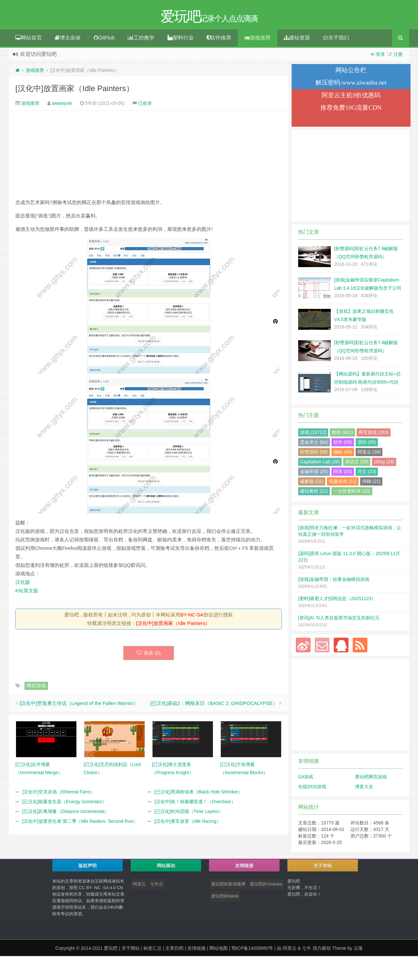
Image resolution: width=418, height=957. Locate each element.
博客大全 (364, 787)
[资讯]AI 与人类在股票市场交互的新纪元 (338, 618)
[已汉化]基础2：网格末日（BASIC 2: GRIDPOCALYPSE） (214, 704)
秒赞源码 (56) (314, 452)
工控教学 (141, 38)
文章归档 (174, 949)
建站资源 (297, 38)
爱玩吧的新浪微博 (228, 885)
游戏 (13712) (313, 433)
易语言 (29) (356, 462)
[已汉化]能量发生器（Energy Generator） (64, 802)
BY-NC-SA (191, 615)
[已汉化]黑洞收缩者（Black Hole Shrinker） (198, 792)
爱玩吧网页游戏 (371, 777)
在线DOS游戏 (312, 787)
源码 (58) (367, 443)
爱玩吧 (111, 949)
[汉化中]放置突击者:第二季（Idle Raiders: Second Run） (79, 822)
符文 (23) (367, 472)
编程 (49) (342, 452)
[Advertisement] (148, 155)
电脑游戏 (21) (343, 482)
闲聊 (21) (371, 482)
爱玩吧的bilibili (225, 897)
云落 (358, 949)
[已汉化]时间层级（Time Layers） (188, 812)
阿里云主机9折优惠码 (351, 96)
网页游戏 (36, 686)
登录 (380, 55)
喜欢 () (149, 654)
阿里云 (139, 885)
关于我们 (336, 38)
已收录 (145, 104)
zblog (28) (384, 462)
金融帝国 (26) (314, 472)
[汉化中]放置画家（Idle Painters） (74, 89)
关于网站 (130, 949)
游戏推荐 (257, 38)
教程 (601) (342, 433)
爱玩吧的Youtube (266, 885)
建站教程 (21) (314, 492)
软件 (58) (342, 443)
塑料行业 (181, 38)
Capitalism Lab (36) (320, 462)
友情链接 (196, 949)
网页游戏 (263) (374, 433)
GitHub (104, 38)
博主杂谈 (68, 38)
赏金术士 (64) (314, 443)
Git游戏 (305, 777)
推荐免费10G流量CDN (350, 108)
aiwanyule (62, 104)
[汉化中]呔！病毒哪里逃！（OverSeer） (195, 802)
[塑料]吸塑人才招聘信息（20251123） (337, 599)
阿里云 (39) (369, 452)
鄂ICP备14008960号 (252, 949)
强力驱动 (322, 949)
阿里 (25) (342, 472)
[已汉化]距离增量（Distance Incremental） (65, 812)
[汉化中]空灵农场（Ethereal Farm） (58, 792)
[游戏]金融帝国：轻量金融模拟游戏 (333, 580)
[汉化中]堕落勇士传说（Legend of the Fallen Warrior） (79, 704)
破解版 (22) (311, 482)
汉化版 (22, 583)
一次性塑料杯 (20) (351, 492)
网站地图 (218, 949)
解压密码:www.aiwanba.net (350, 83)
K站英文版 (26, 591)
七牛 (306, 949)
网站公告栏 (350, 71)
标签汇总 (152, 949)
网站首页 (28, 38)
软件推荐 (219, 38)
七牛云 (156, 885)
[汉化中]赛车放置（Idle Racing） (187, 822)
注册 (398, 55)
